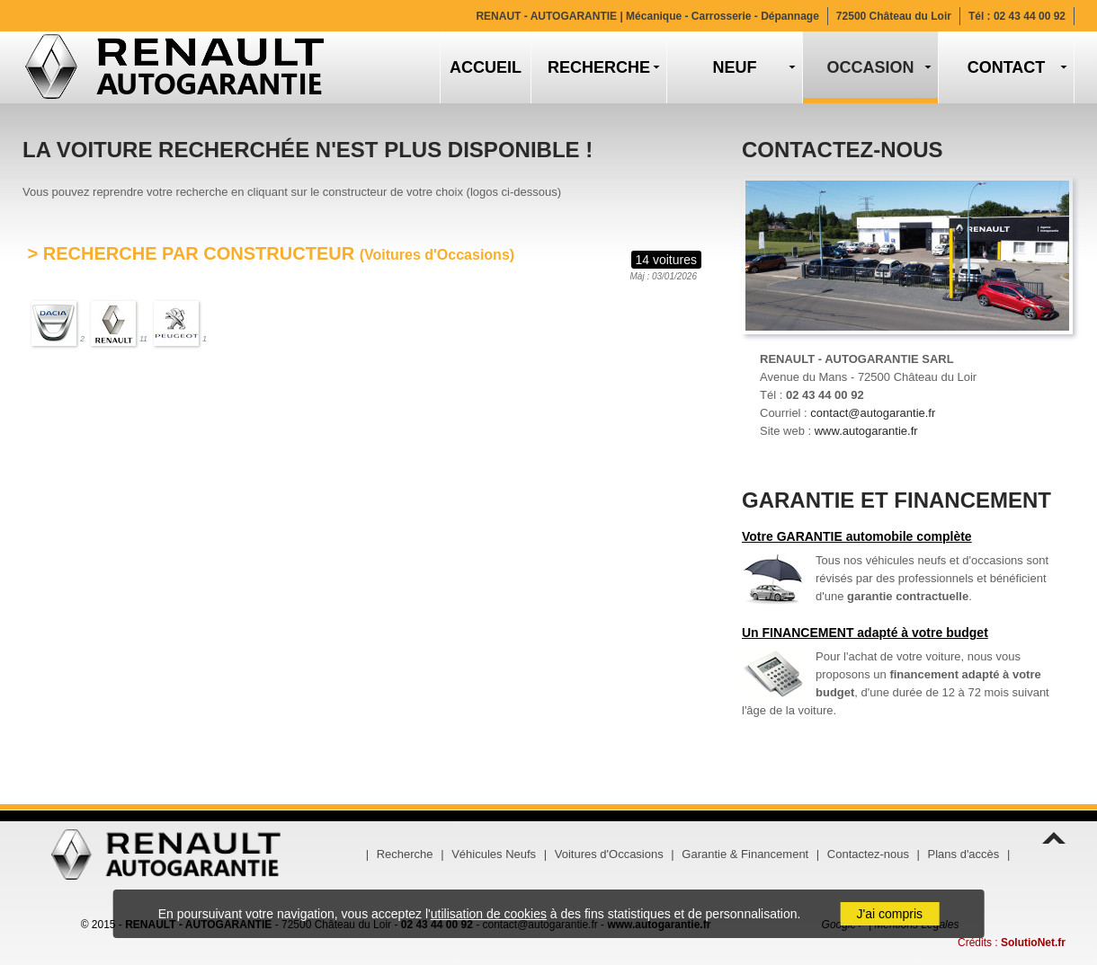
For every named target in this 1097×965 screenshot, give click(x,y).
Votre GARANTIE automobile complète (857, 536)
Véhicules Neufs (493, 854)
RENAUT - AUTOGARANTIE (647, 16)
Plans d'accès (964, 854)
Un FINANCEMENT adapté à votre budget (865, 632)
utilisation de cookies (489, 914)
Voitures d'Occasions (609, 854)
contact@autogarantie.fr (872, 413)
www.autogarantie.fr (866, 431)
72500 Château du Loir (893, 16)
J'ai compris (890, 914)
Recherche (405, 854)
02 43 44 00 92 (1030, 16)
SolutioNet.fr (1033, 942)
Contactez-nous (868, 854)
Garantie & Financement (745, 854)
